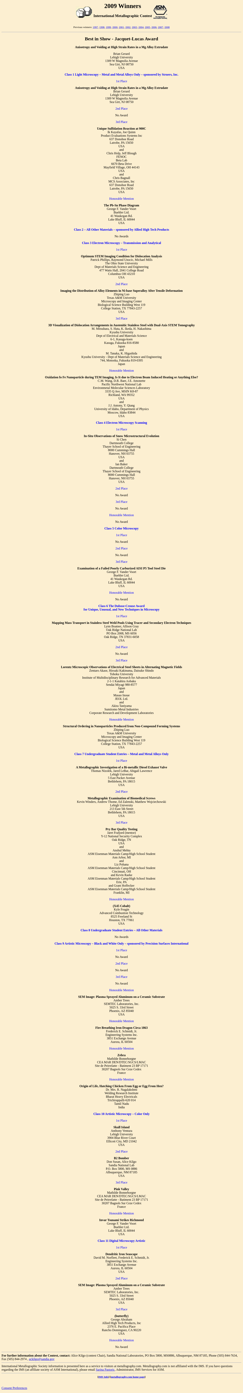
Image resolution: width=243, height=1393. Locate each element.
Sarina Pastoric (105, 1369)
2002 (128, 27)
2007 (160, 27)
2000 (114, 27)
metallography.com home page (128, 1376)
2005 (147, 27)
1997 (95, 27)
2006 (154, 27)
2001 (121, 27)
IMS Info (103, 1376)
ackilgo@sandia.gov (42, 1359)
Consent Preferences (14, 1388)
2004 (141, 27)
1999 (108, 27)
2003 (134, 27)
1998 (102, 27)
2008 (167, 27)
